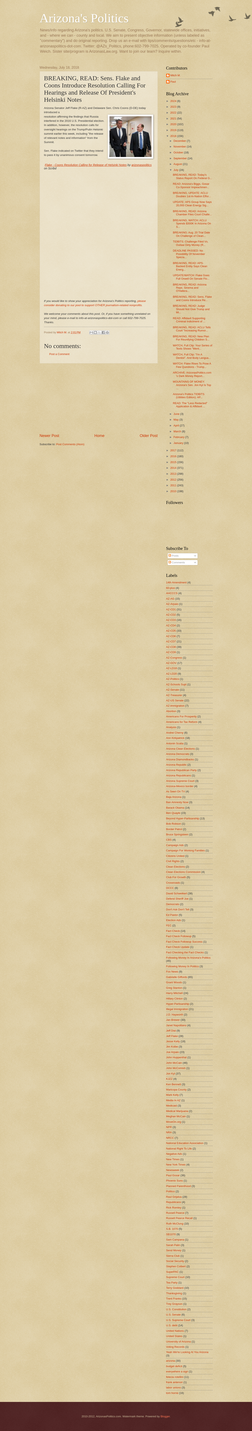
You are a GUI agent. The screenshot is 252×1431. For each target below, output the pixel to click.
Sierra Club (173, 1255)
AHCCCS (172, 593)
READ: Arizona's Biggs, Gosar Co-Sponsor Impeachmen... (191, 185)
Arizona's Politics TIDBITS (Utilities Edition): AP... (189, 396)
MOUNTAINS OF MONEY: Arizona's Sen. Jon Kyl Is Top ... (192, 385)
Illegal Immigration (177, 1009)
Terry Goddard (174, 1287)
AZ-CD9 (171, 652)
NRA (169, 1132)
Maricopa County (176, 1089)
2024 (173, 101)
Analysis (171, 727)
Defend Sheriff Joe (177, 898)
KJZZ (169, 1078)
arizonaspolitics (141, 165)
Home (99, 436)
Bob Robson (173, 823)
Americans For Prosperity (181, 716)
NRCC (170, 1137)
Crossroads (173, 882)
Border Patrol (174, 829)
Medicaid (171, 1105)
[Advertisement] (99, 398)
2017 (173, 450)
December (180, 140)
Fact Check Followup (178, 936)
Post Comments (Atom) (70, 444)
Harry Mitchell (174, 993)
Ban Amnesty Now (177, 802)
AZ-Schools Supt (176, 684)
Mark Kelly (172, 1094)
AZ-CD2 (171, 614)
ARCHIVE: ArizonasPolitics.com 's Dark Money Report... (192, 374)
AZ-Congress (174, 657)
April (177, 425)
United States (174, 1336)
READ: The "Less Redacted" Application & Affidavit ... (190, 405)
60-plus (170, 588)
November (180, 146)
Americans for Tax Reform (182, 722)
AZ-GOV (171, 663)
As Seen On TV (175, 791)
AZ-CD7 (171, 641)
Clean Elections (175, 866)
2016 (173, 456)
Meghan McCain (176, 1116)
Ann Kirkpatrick (175, 738)
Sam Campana (175, 1239)
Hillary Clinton (174, 998)
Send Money (173, 1250)
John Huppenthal (176, 1057)
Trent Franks (174, 1298)
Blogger (165, 1416)
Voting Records (175, 1346)
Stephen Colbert (176, 1266)
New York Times (176, 1164)
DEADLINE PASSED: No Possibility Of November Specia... (189, 254)
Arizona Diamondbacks (180, 759)
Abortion (171, 711)
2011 (173, 485)
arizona (170, 1360)
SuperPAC (172, 1271)
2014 (173, 467)
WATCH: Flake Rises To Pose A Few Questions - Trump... (192, 365)
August (178, 164)
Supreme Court (175, 1277)
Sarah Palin (173, 1245)
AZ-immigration (175, 705)
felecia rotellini (174, 1377)
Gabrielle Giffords (176, 977)
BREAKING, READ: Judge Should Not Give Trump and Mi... (191, 309)
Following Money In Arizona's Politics (188, 957)
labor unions (173, 1387)
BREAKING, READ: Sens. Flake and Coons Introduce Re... (192, 298)
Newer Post (49, 436)
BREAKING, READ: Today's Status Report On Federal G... (192, 176)
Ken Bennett (173, 1084)
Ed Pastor (172, 914)
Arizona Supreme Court (180, 780)
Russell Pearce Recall (179, 1218)
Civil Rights (173, 861)
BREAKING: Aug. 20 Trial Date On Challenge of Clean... (191, 234)
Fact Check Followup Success (184, 941)
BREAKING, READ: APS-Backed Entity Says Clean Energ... (190, 266)
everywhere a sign (177, 1371)
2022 (173, 112)
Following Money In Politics (182, 966)
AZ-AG (170, 598)
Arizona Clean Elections (180, 748)
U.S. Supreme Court (178, 1320)
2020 (173, 124)
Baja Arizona (173, 797)
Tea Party (172, 1282)
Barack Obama (175, 807)
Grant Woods (174, 982)
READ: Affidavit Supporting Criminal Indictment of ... (189, 320)
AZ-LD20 (171, 673)
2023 (173, 106)
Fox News (172, 971)
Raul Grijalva (174, 1196)
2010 (173, 491)
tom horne (172, 1393)
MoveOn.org (173, 1121)
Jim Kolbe (172, 1046)
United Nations (175, 1330)
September (181, 158)
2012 (173, 479)
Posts (173, 555)
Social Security (175, 1261)
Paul (173, 81)
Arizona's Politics (84, 18)
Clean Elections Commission (183, 872)
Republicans (173, 1202)
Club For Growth (176, 877)
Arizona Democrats (177, 754)
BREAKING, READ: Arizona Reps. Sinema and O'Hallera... (190, 288)
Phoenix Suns (174, 1180)
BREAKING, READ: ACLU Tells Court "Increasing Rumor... (192, 329)
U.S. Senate (173, 1314)
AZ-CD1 (171, 609)
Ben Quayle (173, 813)
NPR (169, 1127)
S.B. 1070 (172, 1228)
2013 (173, 473)
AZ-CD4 (171, 625)
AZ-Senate (172, 689)
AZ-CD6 (171, 636)
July (176, 170)
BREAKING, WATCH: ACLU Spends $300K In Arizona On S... (192, 223)
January (179, 443)
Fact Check (173, 931)
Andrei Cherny (174, 732)
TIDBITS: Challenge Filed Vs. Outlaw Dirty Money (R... (190, 243)
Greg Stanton (174, 987)
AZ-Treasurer (174, 695)
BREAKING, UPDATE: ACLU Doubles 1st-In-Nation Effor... (192, 194)
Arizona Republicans (178, 775)
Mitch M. (175, 75)
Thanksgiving (174, 1293)
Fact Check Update (177, 947)
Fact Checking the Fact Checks (185, 952)
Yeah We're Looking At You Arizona (187, 1352)
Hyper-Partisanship (177, 1003)
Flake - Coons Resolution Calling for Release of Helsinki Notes (86, 165)
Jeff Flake (172, 1036)
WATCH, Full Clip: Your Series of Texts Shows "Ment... (192, 347)
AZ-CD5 (171, 630)
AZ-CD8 (171, 647)
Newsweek (172, 1170)
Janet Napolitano (176, 1025)
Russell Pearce (175, 1212)
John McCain (174, 1062)
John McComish (176, 1068)
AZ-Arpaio (172, 604)
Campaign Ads (175, 845)
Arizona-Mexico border (180, 786)
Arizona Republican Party (181, 770)
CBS (169, 839)
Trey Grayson (174, 1303)
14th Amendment (176, 582)
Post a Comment (59, 354)
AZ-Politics (172, 679)
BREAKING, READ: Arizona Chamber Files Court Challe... (192, 213)
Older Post (149, 436)
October (179, 152)
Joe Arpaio (172, 1052)
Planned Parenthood (178, 1186)
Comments (176, 562)
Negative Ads (174, 1153)
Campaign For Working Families (185, 850)
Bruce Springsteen (177, 834)
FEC (169, 925)
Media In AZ (173, 1100)
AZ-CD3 (171, 620)
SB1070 (171, 1234)
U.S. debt (172, 1325)
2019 (173, 130)
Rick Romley (173, 1207)
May (176, 419)
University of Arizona (178, 1341)
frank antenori (174, 1382)
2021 (173, 118)
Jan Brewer (173, 1019)
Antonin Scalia (174, 743)
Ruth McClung (174, 1223)
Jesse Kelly (173, 1041)
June (177, 413)
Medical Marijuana (177, 1111)
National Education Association (184, 1143)
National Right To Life (179, 1148)
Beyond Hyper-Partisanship (182, 818)
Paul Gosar (173, 1175)
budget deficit (174, 1366)
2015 (173, 462)
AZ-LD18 (171, 668)
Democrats (172, 904)
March (178, 431)
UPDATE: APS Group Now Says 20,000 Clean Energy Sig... (192, 203)
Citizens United (175, 856)
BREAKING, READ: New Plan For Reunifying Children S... (191, 338)
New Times (173, 1159)
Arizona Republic (176, 764)
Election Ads (173, 920)
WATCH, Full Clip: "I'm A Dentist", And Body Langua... (192, 356)
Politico (170, 1191)
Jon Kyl (170, 1073)
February (179, 437)
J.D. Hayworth (174, 1014)
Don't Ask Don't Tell (177, 909)
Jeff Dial (171, 1030)
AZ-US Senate (175, 700)
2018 (173, 136)
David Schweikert (176, 893)
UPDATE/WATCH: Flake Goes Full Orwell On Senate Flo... (191, 277)
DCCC (170, 888)
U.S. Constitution (176, 1309)
